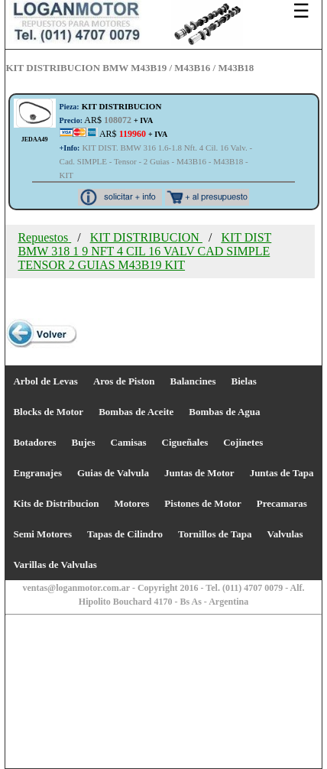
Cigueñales (185, 442)
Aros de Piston (124, 381)
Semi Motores (42, 534)
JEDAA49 (34, 139)
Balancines (193, 381)
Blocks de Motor (48, 411)
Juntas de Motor (199, 473)
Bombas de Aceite (136, 411)
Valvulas (285, 534)
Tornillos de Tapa (214, 534)
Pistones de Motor (202, 503)
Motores (131, 503)
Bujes (84, 442)
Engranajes (37, 473)
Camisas (129, 442)
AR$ (107, 120)
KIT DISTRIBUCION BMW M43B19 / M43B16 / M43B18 (129, 67)
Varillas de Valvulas (54, 564)
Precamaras (282, 503)
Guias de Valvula (113, 473)
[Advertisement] (163, 644)
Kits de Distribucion (56, 503)
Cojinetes (243, 442)
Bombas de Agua (224, 411)
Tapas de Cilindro (125, 534)
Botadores (34, 442)
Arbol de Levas (45, 381)
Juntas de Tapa (282, 473)
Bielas (244, 381)
